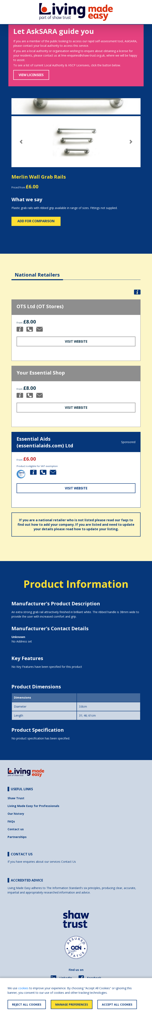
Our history (16, 814)
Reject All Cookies (26, 1004)
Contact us (16, 829)
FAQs (11, 821)
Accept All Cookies (117, 1004)
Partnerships (17, 837)
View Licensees (31, 75)
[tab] (37, 271)
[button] (21, 141)
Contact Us (68, 862)
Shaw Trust (16, 798)
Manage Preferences (71, 1004)
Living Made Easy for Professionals (33, 806)
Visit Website (76, 341)
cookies (23, 988)
